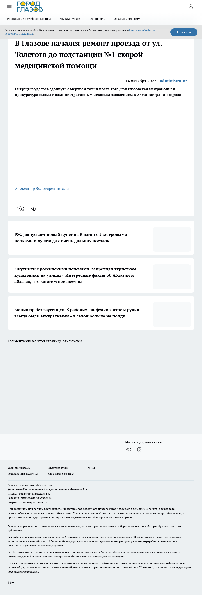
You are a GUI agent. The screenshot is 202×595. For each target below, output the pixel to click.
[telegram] (35, 208)
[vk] (21, 208)
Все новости (97, 19)
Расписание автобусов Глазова (29, 19)
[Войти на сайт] (190, 6)
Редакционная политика (23, 473)
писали (62, 188)
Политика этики (58, 467)
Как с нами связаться (61, 473)
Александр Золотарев (35, 188)
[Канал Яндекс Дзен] (139, 449)
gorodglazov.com (119, 509)
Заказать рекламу (127, 19)
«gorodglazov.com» (41, 485)
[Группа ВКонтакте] (128, 449)
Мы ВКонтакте (70, 19)
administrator (173, 80)
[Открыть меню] (9, 6)
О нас (91, 467)
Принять (184, 32)
